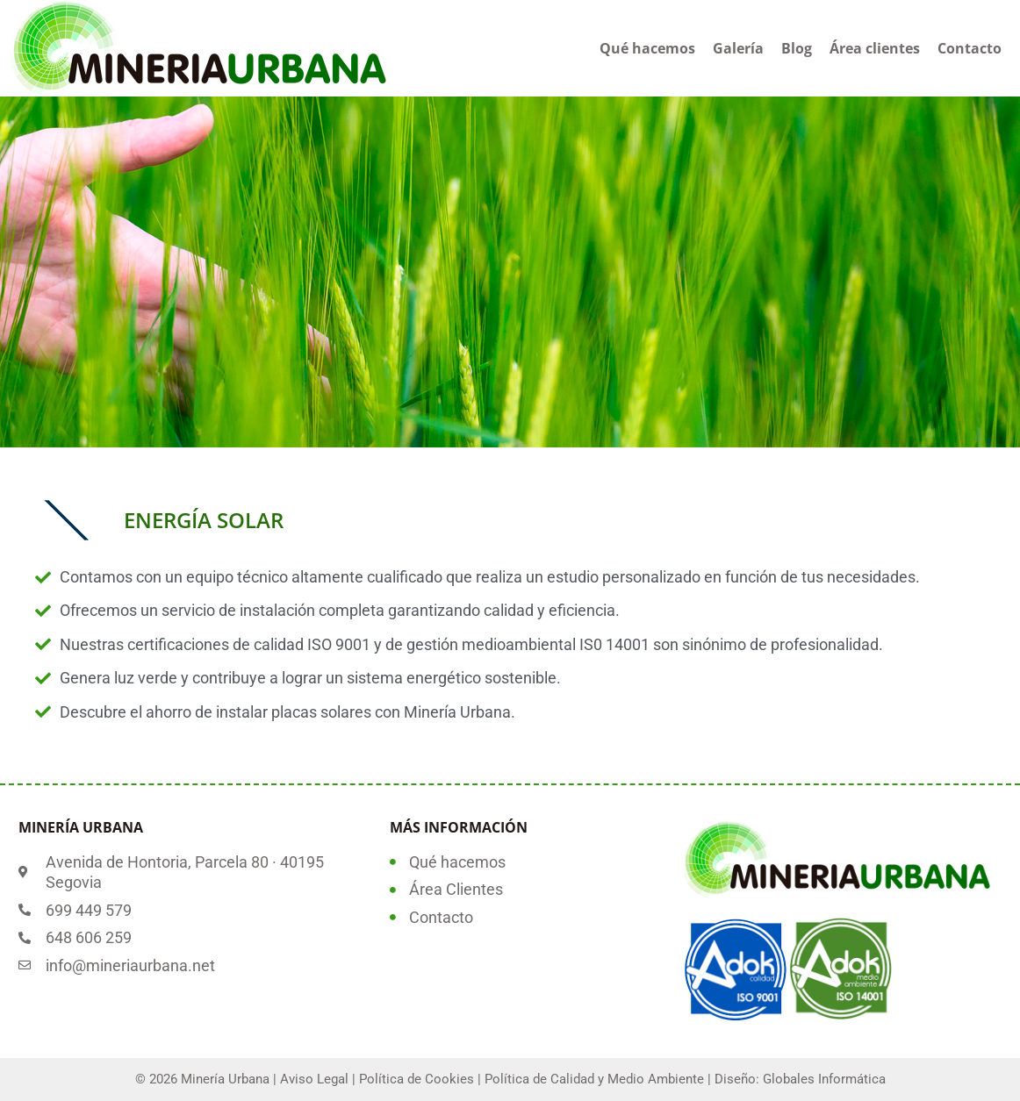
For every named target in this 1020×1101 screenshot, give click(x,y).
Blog (796, 48)
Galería (738, 48)
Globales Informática (824, 1079)
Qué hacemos (647, 48)
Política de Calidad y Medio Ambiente (594, 1079)
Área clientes (875, 48)
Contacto (969, 48)
